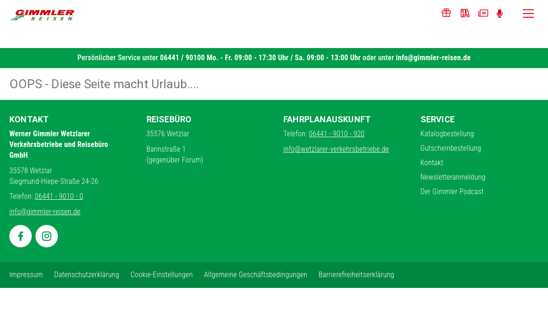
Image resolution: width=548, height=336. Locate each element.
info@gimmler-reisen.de (433, 57)
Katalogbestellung (447, 133)
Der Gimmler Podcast (452, 191)
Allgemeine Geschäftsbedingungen (255, 274)
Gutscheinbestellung (451, 148)
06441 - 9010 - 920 (337, 133)
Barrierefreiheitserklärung (356, 274)
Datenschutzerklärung (86, 274)
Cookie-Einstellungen (161, 274)
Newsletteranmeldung (453, 177)
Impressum (26, 274)
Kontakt (432, 162)
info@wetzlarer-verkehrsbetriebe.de (336, 149)
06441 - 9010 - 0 (59, 196)
